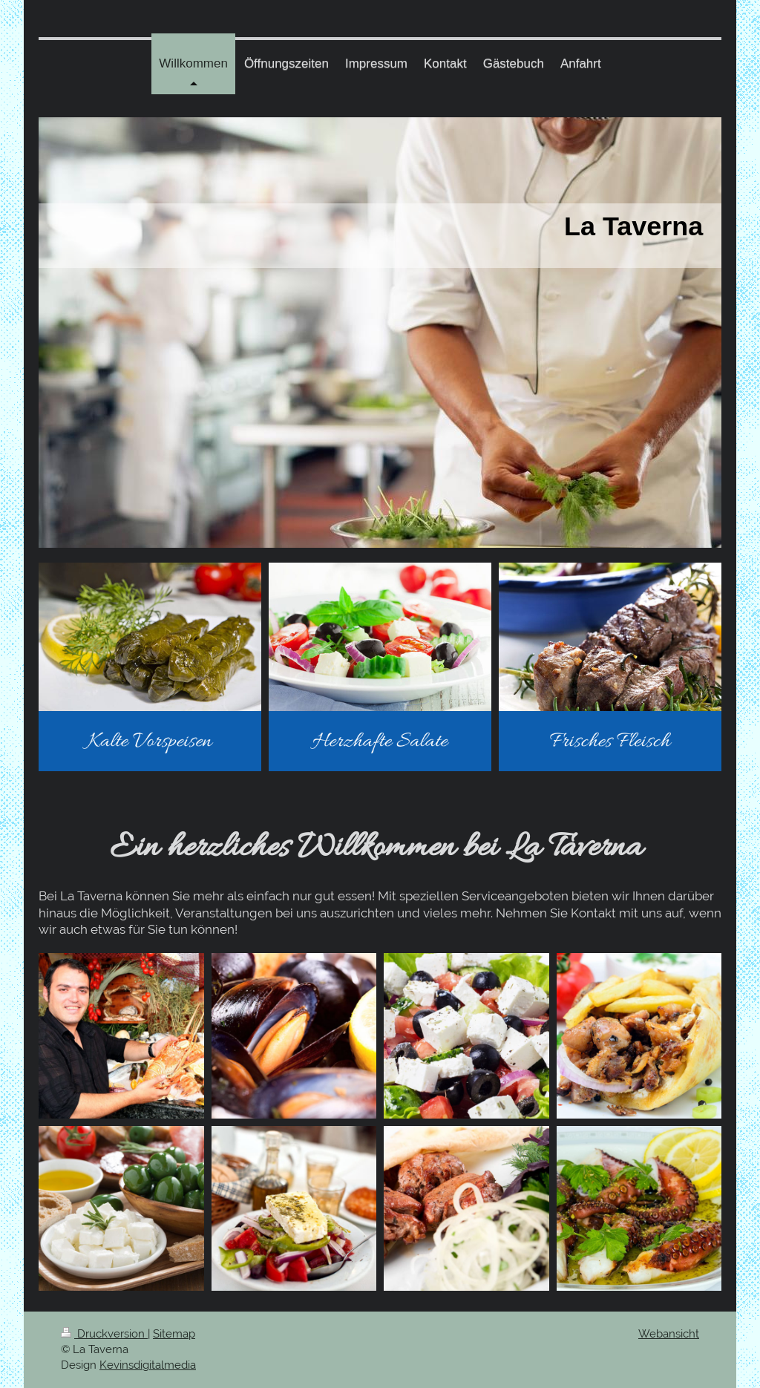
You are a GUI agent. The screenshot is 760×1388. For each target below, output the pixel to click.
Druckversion (104, 1333)
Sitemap (174, 1333)
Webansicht (668, 1333)
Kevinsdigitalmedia (147, 1365)
